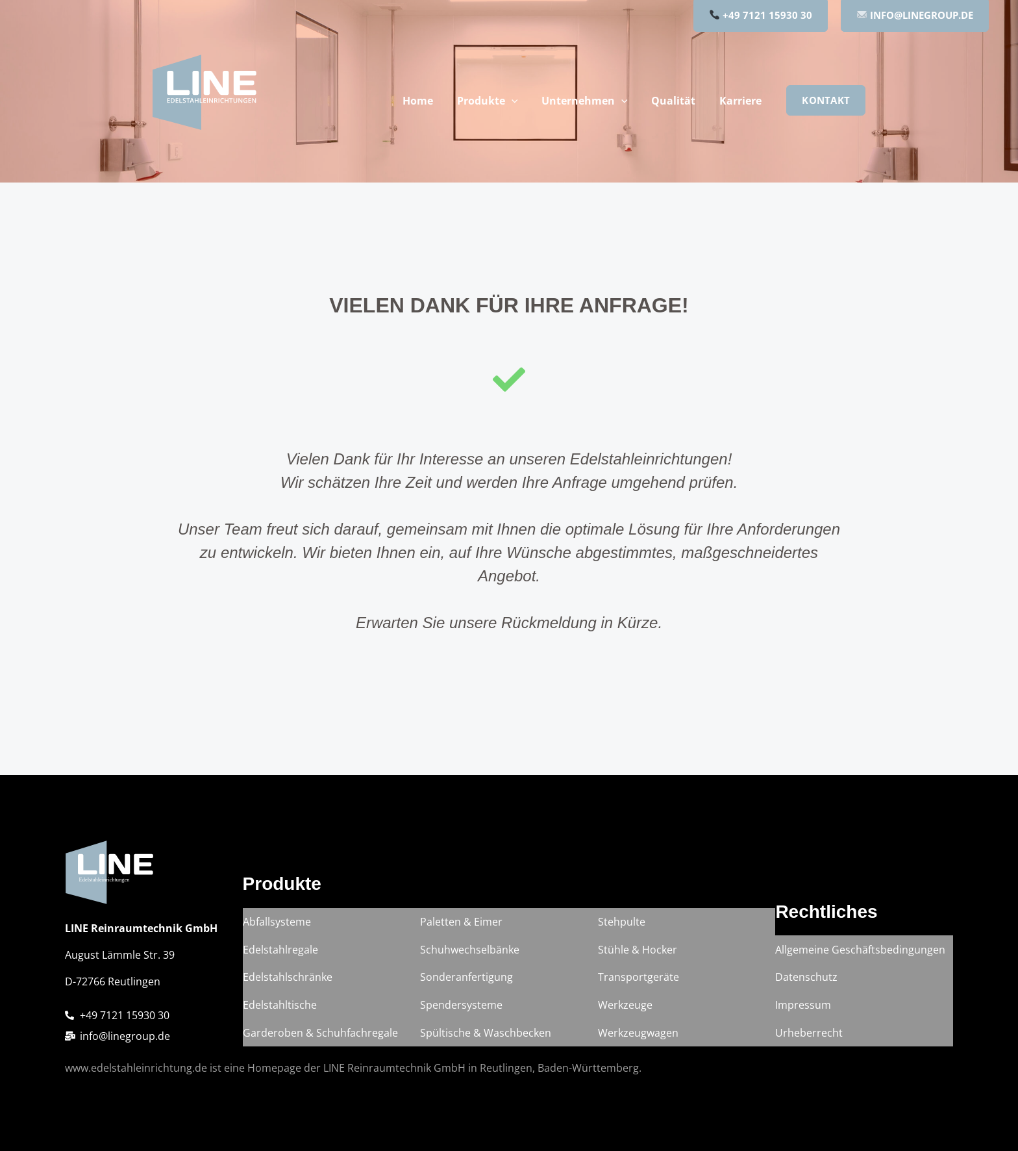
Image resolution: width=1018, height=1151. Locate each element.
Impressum (803, 1009)
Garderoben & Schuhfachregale (320, 1034)
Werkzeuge (625, 1009)
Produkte (497, 100)
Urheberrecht (809, 1034)
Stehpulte (621, 935)
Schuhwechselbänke (469, 960)
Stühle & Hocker (637, 960)
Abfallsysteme (277, 935)
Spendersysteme (461, 1009)
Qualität (678, 101)
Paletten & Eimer (461, 935)
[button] (521, 100)
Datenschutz (806, 985)
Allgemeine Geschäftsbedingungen (860, 960)
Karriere (742, 101)
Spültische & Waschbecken (485, 1034)
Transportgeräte (638, 985)
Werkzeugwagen (638, 1034)
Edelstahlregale (280, 960)
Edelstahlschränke (287, 985)
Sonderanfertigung (466, 985)
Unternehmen (592, 100)
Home (431, 101)
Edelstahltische (280, 1009)
